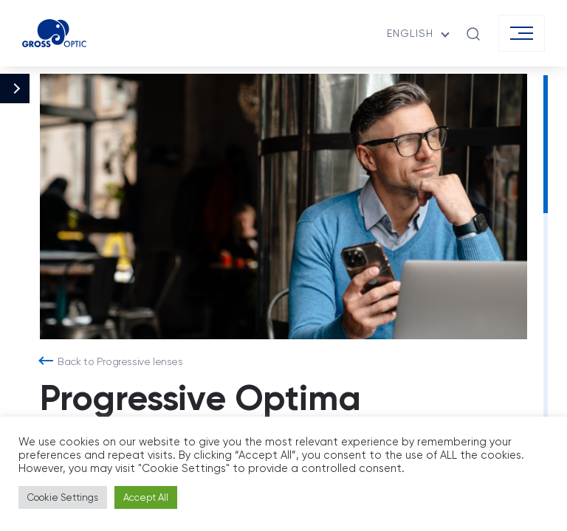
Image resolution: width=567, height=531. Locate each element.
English (410, 33)
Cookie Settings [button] (62, 497)
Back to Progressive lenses (120, 361)
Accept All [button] (145, 497)
